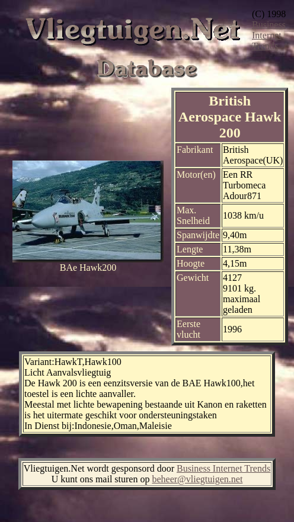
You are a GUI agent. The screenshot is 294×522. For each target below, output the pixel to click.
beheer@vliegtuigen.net (197, 479)
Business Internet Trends (269, 35)
